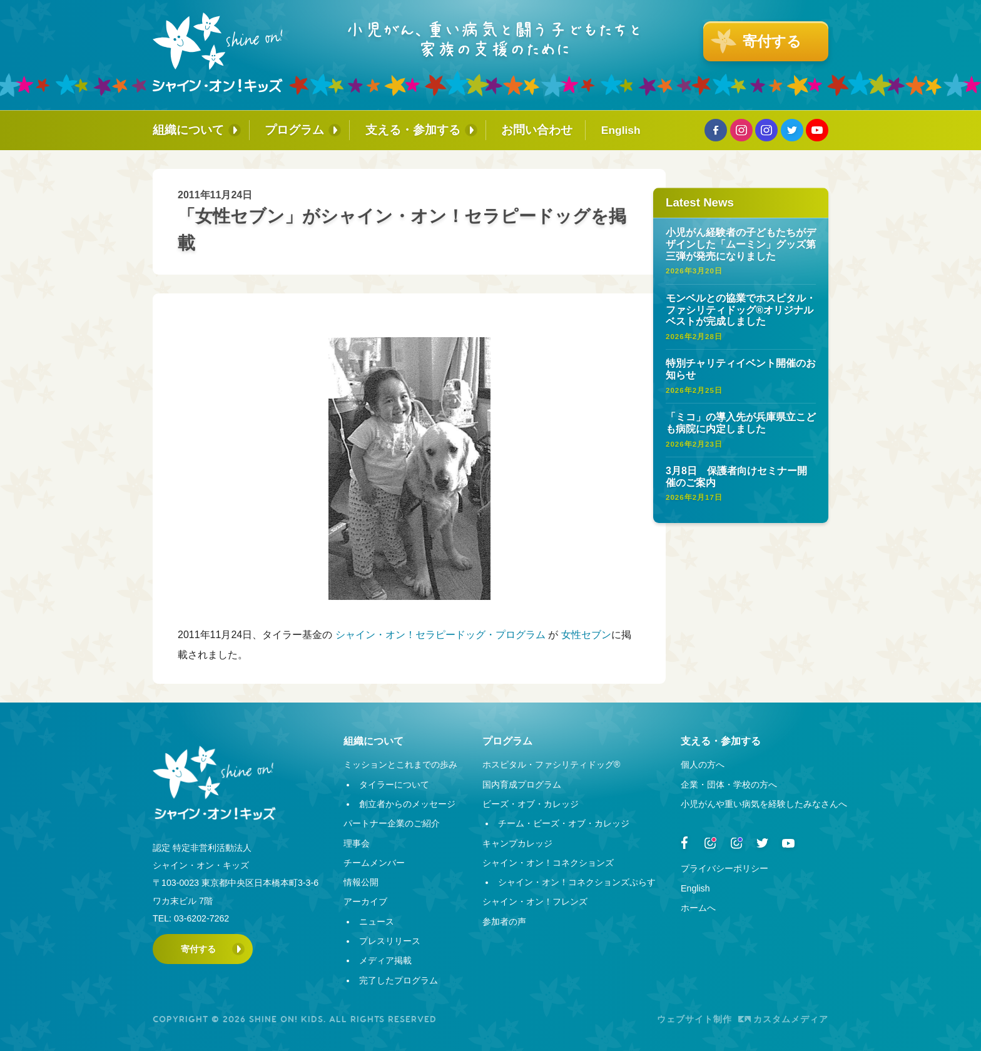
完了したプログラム (398, 980)
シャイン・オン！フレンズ (534, 901)
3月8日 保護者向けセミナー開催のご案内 (736, 476)
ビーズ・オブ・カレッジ (530, 804)
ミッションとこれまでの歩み (400, 764)
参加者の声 (504, 921)
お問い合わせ (536, 129)
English (621, 130)
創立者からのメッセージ (407, 804)
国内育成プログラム (521, 784)
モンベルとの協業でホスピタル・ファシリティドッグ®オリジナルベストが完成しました (741, 310)
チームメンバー (374, 863)
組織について (188, 129)
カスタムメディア (783, 1019)
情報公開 (361, 882)
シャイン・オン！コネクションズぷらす (577, 882)
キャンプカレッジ (517, 843)
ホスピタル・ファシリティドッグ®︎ (551, 764)
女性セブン (586, 634)
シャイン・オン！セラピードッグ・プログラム (440, 634)
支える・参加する (412, 129)
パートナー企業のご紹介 (391, 823)
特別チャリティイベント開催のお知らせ (741, 369)
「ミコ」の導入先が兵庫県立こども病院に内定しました (741, 423)
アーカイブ (365, 901)
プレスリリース (389, 941)
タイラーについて (394, 784)
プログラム (294, 129)
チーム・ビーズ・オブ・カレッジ (563, 823)
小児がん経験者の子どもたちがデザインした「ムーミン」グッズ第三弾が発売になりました (741, 244)
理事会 (356, 843)
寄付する (198, 949)
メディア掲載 (385, 960)
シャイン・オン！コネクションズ (548, 863)
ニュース (376, 921)
